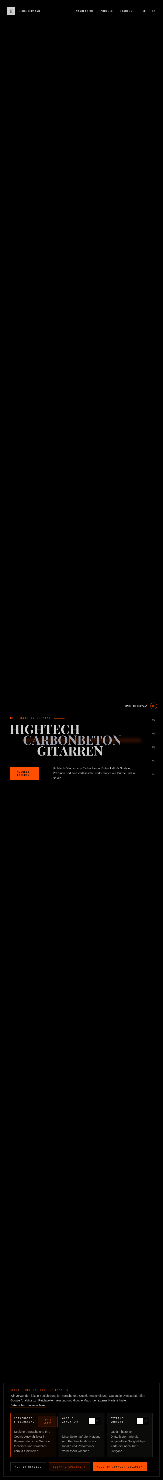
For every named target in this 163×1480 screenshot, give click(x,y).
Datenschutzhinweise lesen (28, 1405)
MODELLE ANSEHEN (23, 773)
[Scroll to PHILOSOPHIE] (143, 719)
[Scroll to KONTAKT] (146, 774)
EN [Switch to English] (153, 11)
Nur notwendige (28, 1466)
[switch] (94, 1421)
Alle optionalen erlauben (120, 1466)
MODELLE (107, 11)
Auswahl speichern (69, 1466)
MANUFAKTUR (85, 11)
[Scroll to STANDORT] (146, 760)
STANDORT (127, 11)
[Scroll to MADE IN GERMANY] (140, 706)
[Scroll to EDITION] (146, 747)
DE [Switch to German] (144, 11)
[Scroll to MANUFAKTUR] (144, 733)
